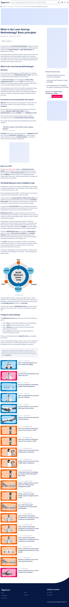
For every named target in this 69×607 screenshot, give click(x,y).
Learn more (8, 355)
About (25, 592)
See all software (57, 96)
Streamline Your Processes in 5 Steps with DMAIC (57, 81)
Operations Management (8, 6)
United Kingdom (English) (60, 602)
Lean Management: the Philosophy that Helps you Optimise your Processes (57, 86)
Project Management (19, 6)
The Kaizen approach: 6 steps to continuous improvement (56, 76)
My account (49, 592)
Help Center (50, 595)
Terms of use (4, 598)
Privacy (2, 593)
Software (26, 595)
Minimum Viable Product (9, 169)
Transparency (4, 595)
